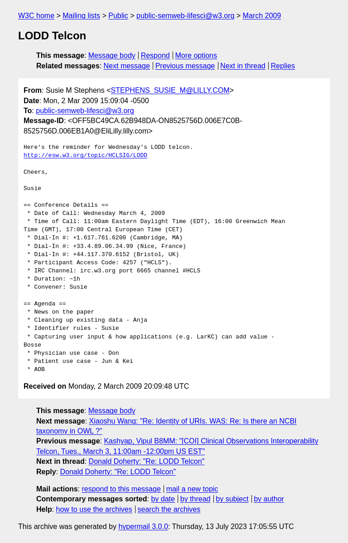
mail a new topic (192, 489)
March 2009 (262, 15)
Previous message (185, 66)
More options (196, 55)
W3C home (36, 15)
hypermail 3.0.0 (143, 526)
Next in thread (243, 66)
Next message (127, 66)
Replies (283, 66)
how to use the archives (94, 509)
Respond (155, 55)
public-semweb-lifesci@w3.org (185, 15)
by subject (232, 499)
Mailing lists (81, 15)
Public (118, 15)
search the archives (169, 509)
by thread (195, 499)
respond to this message (121, 489)
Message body (111, 55)
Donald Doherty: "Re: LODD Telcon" (147, 461)
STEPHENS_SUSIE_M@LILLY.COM (170, 90)
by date (162, 499)
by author (269, 499)
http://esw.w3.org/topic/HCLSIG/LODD (85, 156)
